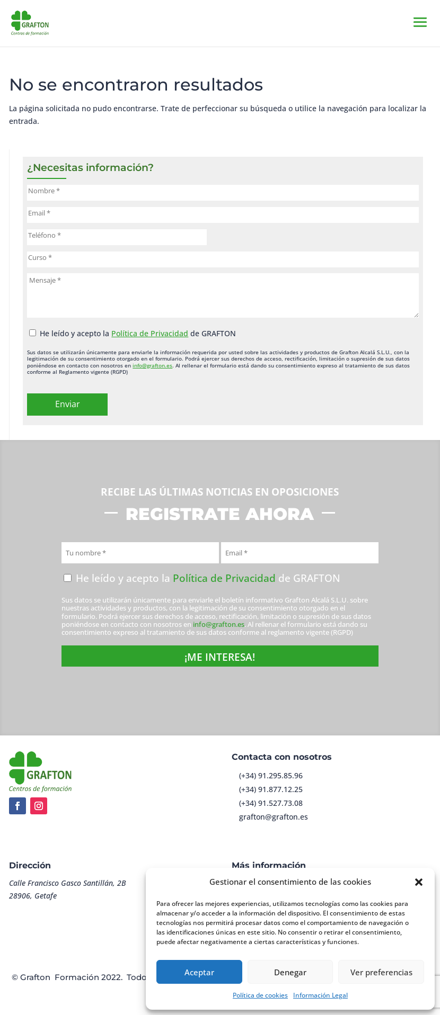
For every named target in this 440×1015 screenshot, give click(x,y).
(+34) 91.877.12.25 (271, 789)
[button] (418, 882)
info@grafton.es (152, 365)
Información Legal (320, 995)
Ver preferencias (381, 972)
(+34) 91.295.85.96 (271, 775)
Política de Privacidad (149, 333)
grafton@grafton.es (273, 817)
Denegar (290, 972)
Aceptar (199, 972)
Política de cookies (260, 995)
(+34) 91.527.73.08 (271, 803)
